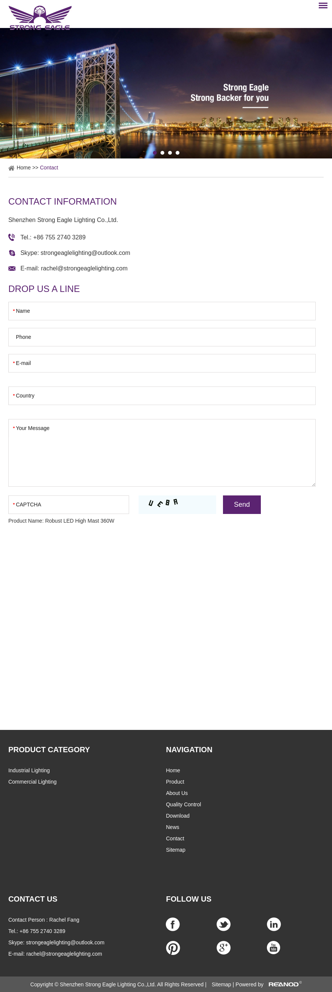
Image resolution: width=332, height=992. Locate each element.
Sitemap (175, 850)
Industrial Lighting (29, 770)
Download (177, 816)
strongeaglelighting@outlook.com (85, 253)
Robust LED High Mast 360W (79, 521)
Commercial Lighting (32, 782)
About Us (177, 793)
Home (24, 168)
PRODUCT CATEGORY (49, 749)
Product (175, 782)
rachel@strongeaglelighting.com (84, 268)
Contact (49, 168)
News (172, 827)
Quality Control (183, 804)
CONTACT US (33, 899)
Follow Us (188, 899)
